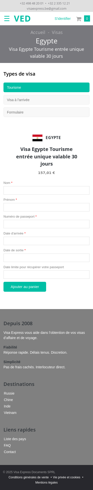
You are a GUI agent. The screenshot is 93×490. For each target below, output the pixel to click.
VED (22, 18)
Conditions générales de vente (28, 477)
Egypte (47, 40)
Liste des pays (15, 439)
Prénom (10, 200)
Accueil (38, 32)
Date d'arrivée (14, 233)
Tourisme (14, 87)
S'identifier (63, 19)
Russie (9, 393)
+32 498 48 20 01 (32, 3)
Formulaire (15, 112)
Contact (10, 452)
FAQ (7, 445)
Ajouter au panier (25, 287)
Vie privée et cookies (66, 477)
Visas (57, 32)
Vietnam (10, 413)
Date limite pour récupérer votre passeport (33, 267)
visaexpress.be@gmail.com (46, 8)
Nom (7, 183)
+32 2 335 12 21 (59, 3)
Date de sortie (14, 250)
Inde (7, 406)
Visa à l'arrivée (18, 100)
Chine (8, 400)
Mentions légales (46, 482)
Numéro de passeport (20, 216)
